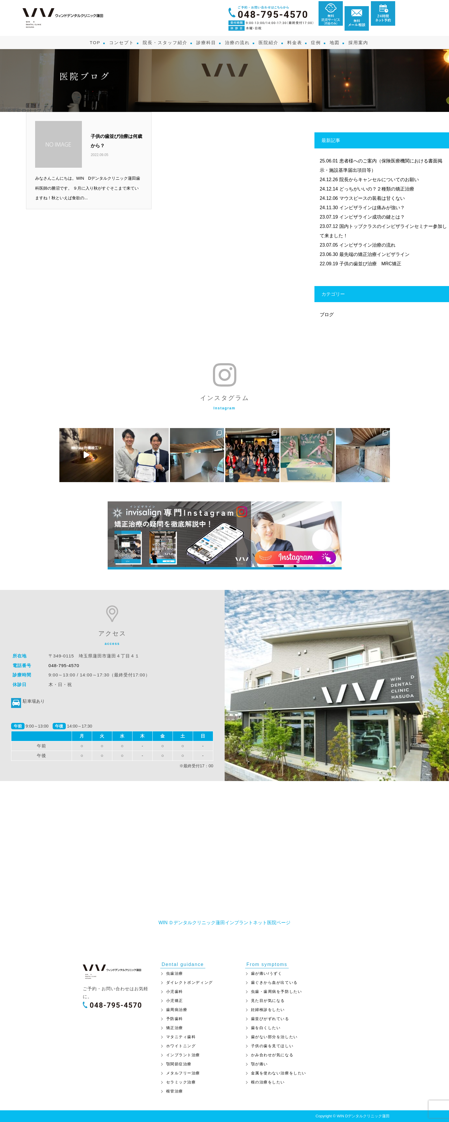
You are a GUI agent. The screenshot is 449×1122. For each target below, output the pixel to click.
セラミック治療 (181, 1082)
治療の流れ (237, 42)
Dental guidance (183, 964)
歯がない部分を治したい (274, 1037)
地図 (335, 42)
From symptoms (267, 964)
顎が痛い (259, 1064)
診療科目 (206, 42)
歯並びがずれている (270, 1019)
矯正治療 (174, 1028)
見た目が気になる (268, 1000)
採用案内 (358, 42)
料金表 (294, 42)
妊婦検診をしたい (268, 1009)
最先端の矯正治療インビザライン (374, 254)
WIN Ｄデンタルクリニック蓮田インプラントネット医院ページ (225, 922)
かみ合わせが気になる (272, 1055)
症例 (316, 42)
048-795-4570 (64, 665)
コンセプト (121, 42)
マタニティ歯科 (181, 1037)
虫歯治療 (174, 973)
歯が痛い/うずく (266, 973)
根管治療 (174, 1091)
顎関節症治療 (179, 1064)
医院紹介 (268, 42)
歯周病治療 (176, 1009)
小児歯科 (174, 991)
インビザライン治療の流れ (367, 245)
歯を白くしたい (266, 1028)
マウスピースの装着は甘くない (372, 198)
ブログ (327, 314)
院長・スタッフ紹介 (165, 42)
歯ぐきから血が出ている (274, 982)
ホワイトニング (181, 1046)
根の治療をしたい (268, 1082)
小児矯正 (174, 1000)
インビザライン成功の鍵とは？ (372, 216)
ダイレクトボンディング (189, 982)
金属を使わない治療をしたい (278, 1073)
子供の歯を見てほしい (272, 1046)
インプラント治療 (183, 1055)
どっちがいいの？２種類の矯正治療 (376, 188)
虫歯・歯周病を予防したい (276, 991)
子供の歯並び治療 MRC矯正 (370, 263)
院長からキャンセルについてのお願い (379, 179)
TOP (95, 42)
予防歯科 (174, 1019)
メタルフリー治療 (183, 1073)
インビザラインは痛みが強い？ (372, 207)
